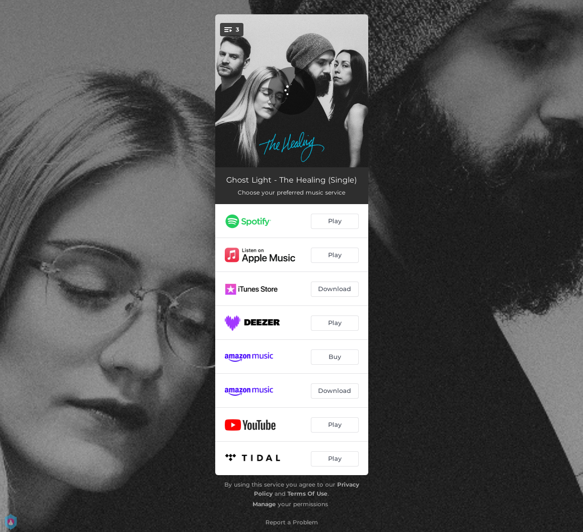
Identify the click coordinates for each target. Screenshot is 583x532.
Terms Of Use (307, 493)
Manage (264, 504)
